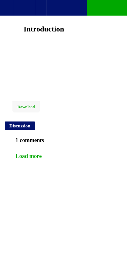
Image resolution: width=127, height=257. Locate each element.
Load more (29, 156)
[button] (7, 11)
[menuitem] (25, 14)
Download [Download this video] (26, 106)
